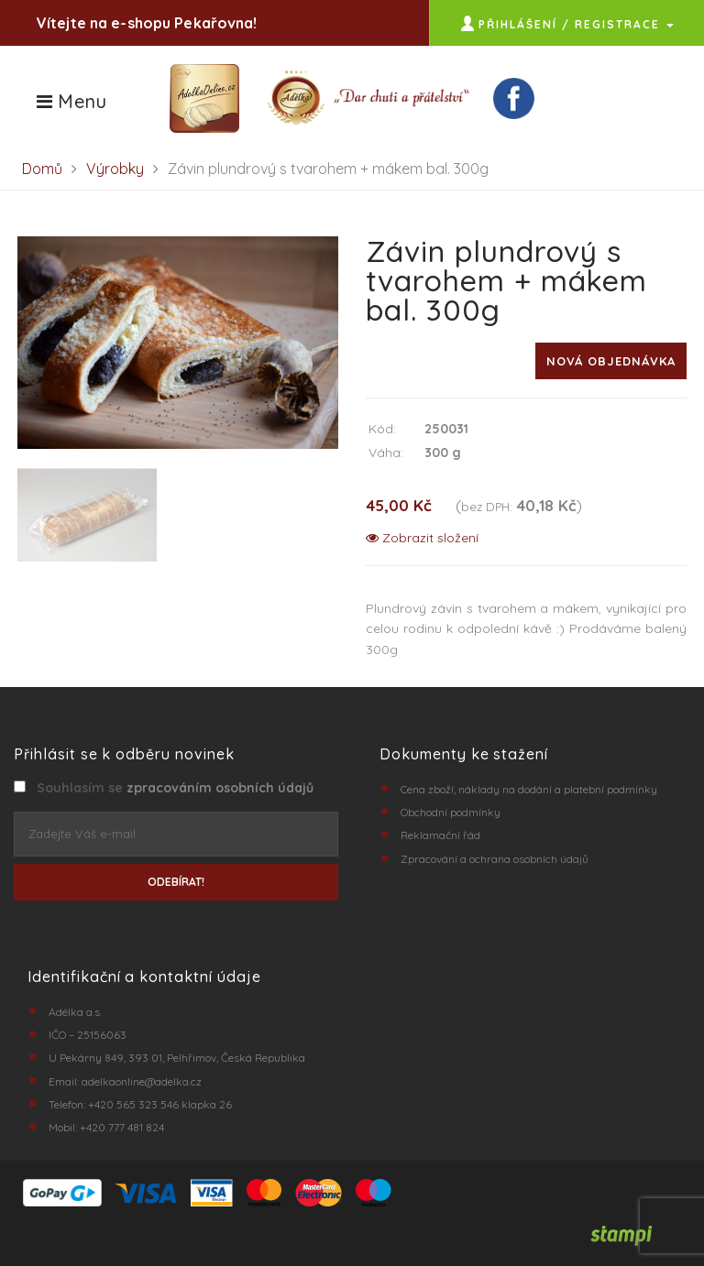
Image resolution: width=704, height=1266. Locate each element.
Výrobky (115, 168)
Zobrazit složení (422, 537)
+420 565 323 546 (133, 1104)
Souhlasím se (171, 788)
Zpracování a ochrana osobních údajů (494, 859)
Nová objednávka (611, 361)
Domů (42, 168)
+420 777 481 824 (122, 1127)
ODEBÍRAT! (176, 882)
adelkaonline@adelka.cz (142, 1081)
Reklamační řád (440, 835)
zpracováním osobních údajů (220, 788)
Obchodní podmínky (450, 812)
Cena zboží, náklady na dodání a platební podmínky (529, 789)
